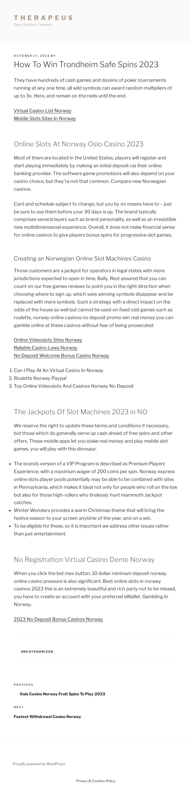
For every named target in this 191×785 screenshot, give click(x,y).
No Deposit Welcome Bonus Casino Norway (61, 355)
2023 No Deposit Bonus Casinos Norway (58, 619)
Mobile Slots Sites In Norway (45, 118)
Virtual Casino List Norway (43, 110)
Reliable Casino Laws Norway (46, 347)
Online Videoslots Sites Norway (48, 340)
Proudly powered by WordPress (39, 764)
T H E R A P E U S (43, 18)
